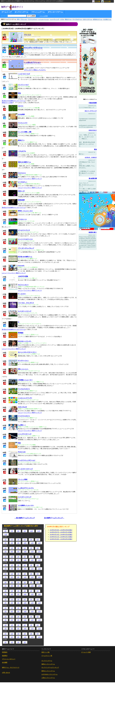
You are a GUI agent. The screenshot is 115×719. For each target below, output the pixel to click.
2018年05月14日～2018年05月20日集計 (61, 534)
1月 (5, 539)
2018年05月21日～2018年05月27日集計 (61, 536)
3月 (18, 539)
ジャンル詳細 (44, 16)
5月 (31, 539)
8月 (18, 531)
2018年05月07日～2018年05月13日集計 (61, 532)
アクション (24, 19)
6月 (5, 531)
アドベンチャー (32, 19)
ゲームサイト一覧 (47, 655)
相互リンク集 (46, 652)
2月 (12, 539)
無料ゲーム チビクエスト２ (10, 667)
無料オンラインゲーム (48, 664)
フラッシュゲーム (38, 12)
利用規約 (4, 652)
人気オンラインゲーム (48, 677)
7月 (12, 531)
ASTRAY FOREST (91, 157)
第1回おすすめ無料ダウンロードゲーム (13, 100)
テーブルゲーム (77, 19)
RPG (18, 19)
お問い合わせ (6, 672)
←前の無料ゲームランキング (25, 518)
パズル (62, 19)
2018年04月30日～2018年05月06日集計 (61, 530)
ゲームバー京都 (86, 652)
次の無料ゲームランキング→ (54, 518)
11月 (38, 531)
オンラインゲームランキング (50, 667)
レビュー (20, 178)
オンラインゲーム (21, 12)
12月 (5, 534)
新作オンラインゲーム (48, 671)
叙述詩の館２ (93, 232)
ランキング (38, 178)
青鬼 (95, 149)
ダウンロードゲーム (55, 12)
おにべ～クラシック (91, 111)
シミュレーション (43, 19)
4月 (25, 539)
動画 (33, 178)
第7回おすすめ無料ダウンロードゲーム (13, 329)
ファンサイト (28, 178)
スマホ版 (96, 1)
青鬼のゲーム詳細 (7, 102)
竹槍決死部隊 (93, 103)
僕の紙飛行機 (93, 178)
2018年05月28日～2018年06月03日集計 (61, 539)
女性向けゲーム (97, 19)
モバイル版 (106, 1)
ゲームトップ (7, 12)
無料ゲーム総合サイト (12, 7)
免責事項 (4, 655)
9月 (25, 531)
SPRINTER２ (93, 130)
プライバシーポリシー (8, 659)
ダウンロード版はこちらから (35, 70)
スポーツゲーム (87, 19)
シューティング (54, 19)
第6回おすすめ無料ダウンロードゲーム (13, 207)
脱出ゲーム (68, 19)
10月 (31, 531)
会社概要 (4, 662)
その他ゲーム (107, 19)
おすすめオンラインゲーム (50, 674)
